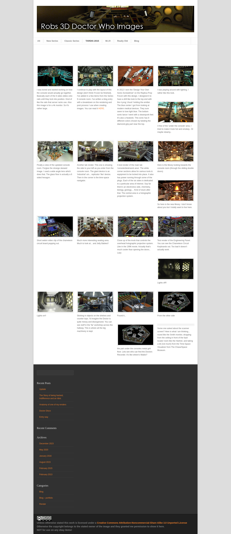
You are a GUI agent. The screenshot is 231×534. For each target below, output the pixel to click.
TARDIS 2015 (92, 41)
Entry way (43, 417)
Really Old (122, 41)
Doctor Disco (45, 411)
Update (42, 389)
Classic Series (71, 41)
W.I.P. (108, 41)
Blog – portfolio (46, 498)
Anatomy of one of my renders (52, 404)
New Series (52, 41)
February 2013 (45, 474)
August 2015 (45, 462)
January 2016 (45, 456)
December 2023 (46, 443)
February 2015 (45, 468)
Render (42, 504)
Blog (136, 41)
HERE (101, 108)
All (38, 41)
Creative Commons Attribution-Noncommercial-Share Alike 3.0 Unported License (142, 522)
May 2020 (43, 450)
